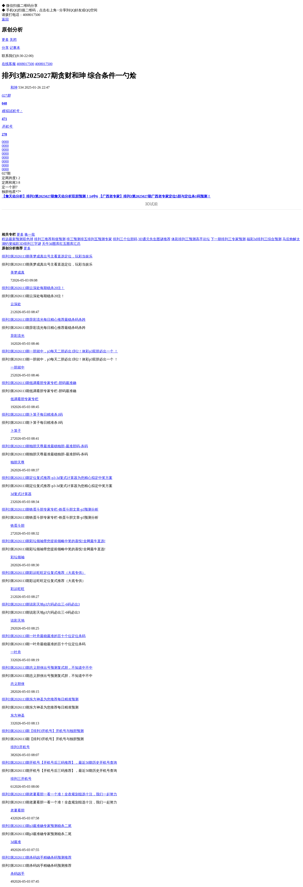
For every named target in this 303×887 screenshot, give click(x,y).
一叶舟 (15, 652)
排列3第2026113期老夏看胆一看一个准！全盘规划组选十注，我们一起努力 (59, 794)
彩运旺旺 (17, 589)
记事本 (15, 48)
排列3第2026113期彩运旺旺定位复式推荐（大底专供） (43, 573)
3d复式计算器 (20, 494)
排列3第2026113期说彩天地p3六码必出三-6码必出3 (41, 604)
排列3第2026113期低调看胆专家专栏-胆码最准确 (39, 383)
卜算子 (15, 430)
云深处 (15, 304)
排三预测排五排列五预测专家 (89, 239)
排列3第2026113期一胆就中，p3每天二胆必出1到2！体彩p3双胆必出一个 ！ (60, 351)
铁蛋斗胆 (17, 525)
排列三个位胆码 (125, 239)
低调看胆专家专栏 (24, 399)
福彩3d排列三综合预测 (264, 239)
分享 (5, 48)
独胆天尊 (17, 462)
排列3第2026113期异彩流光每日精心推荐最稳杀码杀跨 (43, 319)
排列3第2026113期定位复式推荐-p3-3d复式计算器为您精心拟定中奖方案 (57, 478)
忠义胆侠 (17, 684)
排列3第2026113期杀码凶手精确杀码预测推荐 (36, 857)
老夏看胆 (17, 810)
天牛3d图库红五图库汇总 (61, 243)
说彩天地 (17, 620)
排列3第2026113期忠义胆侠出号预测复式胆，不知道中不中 (47, 667)
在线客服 (9, 64)
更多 (5, 39)
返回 (5, 19)
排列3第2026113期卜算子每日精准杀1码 (32, 414)
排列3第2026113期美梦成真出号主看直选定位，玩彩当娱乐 (47, 256)
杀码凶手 (17, 873)
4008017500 (25, 64)
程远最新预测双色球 (17, 239)
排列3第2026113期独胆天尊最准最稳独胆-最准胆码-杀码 (45, 446)
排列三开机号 (20, 779)
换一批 (29, 234)
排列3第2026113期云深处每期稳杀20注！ (33, 288)
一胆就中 (17, 367)
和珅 (13, 87)
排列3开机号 (20, 747)
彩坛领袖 (17, 557)
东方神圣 (17, 715)
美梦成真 (17, 272)
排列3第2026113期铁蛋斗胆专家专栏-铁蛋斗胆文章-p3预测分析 (50, 509)
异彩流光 (17, 336)
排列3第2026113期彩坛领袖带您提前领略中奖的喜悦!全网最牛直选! (53, 541)
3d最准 (15, 842)
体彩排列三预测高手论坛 (190, 239)
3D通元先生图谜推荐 (154, 239)
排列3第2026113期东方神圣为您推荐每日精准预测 (40, 699)
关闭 (13, 39)
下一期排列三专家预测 (228, 239)
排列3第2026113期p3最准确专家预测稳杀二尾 (36, 826)
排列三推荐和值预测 (50, 239)
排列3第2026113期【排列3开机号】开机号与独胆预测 (43, 731)
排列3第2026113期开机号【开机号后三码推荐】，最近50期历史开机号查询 (59, 762)
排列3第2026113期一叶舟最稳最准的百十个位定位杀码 (43, 636)
